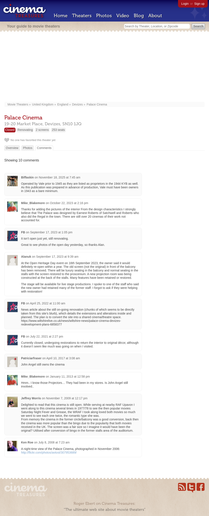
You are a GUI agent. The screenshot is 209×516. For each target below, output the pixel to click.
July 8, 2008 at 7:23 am (54, 442)
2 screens (42, 130)
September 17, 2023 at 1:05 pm (51, 232)
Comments (44, 148)
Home (61, 16)
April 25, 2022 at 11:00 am (47, 303)
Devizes (77, 104)
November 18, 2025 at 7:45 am (59, 177)
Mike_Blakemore (33, 203)
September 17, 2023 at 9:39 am (57, 256)
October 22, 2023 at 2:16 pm (69, 203)
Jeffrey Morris (31, 398)
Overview (12, 148)
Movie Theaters (18, 104)
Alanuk (26, 256)
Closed (10, 130)
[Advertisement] (104, 67)
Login (185, 3)
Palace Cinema (97, 104)
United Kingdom (43, 104)
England (62, 104)
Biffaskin (27, 177)
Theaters (82, 16)
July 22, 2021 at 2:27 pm (46, 336)
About (155, 16)
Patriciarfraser (31, 358)
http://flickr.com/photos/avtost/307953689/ (49, 452)
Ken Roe (27, 442)
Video (122, 16)
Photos (104, 16)
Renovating (25, 130)
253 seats (58, 130)
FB (23, 232)
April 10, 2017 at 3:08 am (63, 358)
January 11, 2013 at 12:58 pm (70, 376)
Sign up (199, 3)
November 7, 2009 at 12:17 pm (67, 398)
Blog (139, 16)
